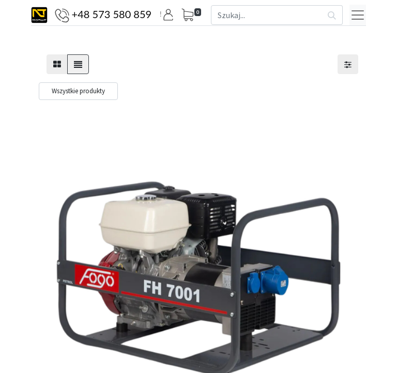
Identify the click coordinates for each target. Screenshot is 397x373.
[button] (169, 14)
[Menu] (357, 15)
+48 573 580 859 (112, 14)
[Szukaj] (332, 15)
